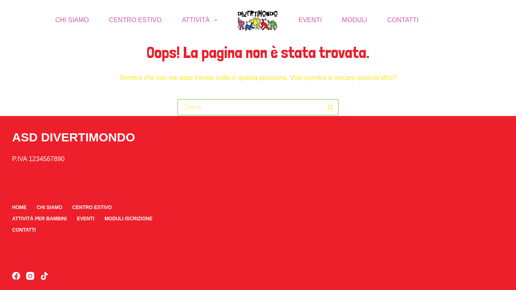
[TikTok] (44, 276)
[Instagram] (30, 276)
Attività (201, 20)
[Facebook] (16, 276)
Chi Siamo (72, 20)
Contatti (403, 20)
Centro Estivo (135, 20)
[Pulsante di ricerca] (330, 107)
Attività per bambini (39, 219)
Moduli (354, 20)
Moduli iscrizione (128, 219)
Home (19, 207)
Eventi (310, 20)
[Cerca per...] (249, 107)
